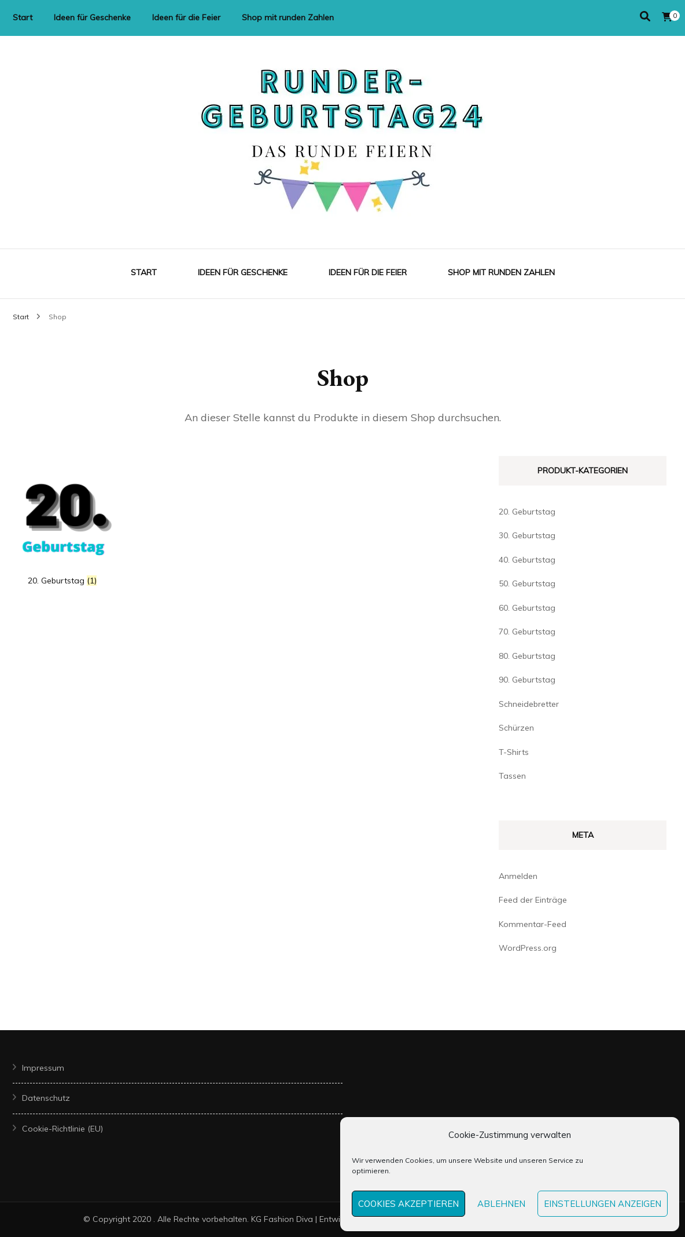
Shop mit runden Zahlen (288, 17)
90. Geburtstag (527, 679)
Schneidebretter (529, 704)
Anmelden (518, 876)
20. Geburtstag (527, 511)
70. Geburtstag (527, 631)
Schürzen (516, 728)
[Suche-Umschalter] (645, 16)
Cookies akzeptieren (408, 1203)
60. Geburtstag (527, 608)
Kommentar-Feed (532, 924)
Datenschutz (46, 1098)
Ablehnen (501, 1203)
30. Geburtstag (527, 535)
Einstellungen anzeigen (602, 1203)
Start (22, 17)
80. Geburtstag (527, 656)
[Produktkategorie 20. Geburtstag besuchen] (62, 526)
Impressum (43, 1068)
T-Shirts (514, 752)
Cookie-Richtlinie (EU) (62, 1128)
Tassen (512, 776)
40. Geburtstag (527, 559)
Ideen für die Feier (186, 17)
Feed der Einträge (533, 900)
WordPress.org (528, 948)
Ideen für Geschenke (92, 17)
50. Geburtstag (527, 583)
